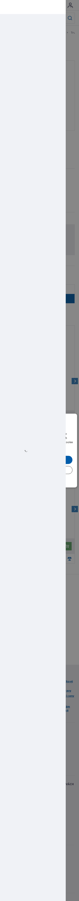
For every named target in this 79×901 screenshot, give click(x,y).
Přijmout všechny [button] (39, 459)
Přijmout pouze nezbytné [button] (39, 470)
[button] (39, 479)
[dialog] (39, 450)
